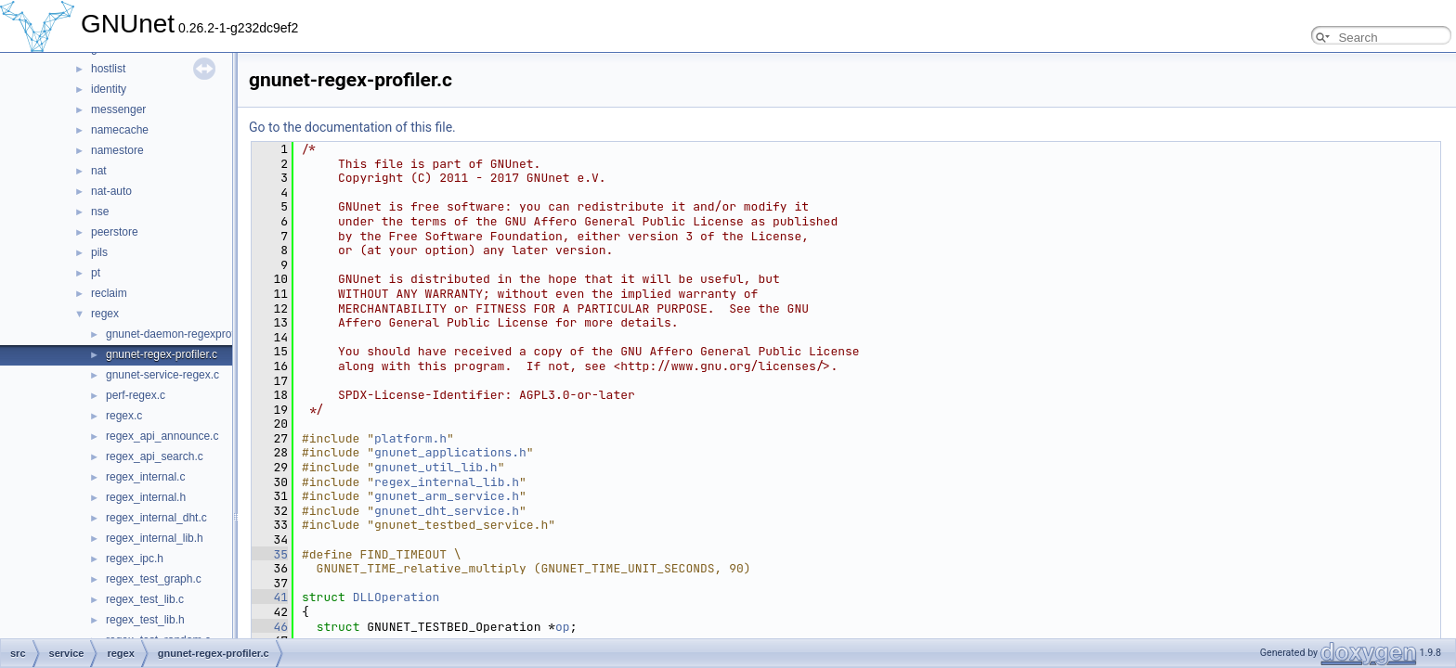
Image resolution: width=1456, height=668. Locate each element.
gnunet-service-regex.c (162, 374)
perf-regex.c (135, 395)
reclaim (109, 293)
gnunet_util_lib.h (436, 467)
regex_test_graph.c (154, 578)
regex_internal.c (145, 476)
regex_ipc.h (134, 558)
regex (105, 313)
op (562, 627)
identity (108, 89)
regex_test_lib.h (145, 619)
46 (270, 627)
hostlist (108, 68)
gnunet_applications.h (450, 452)
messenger (118, 109)
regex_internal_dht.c (156, 517)
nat (99, 170)
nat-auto (111, 191)
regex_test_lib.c (145, 599)
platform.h (410, 438)
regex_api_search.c (154, 456)
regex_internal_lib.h (154, 538)
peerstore (114, 231)
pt (95, 272)
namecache (120, 129)
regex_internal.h (146, 497)
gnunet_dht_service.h (446, 511)
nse (100, 211)
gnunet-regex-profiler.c (161, 354)
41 (270, 597)
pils (99, 252)
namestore (117, 150)
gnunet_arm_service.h (446, 496)
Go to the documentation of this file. (352, 127)
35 (270, 554)
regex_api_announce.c (162, 436)
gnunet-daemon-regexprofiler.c (181, 334)
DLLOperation (396, 597)
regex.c (124, 415)
